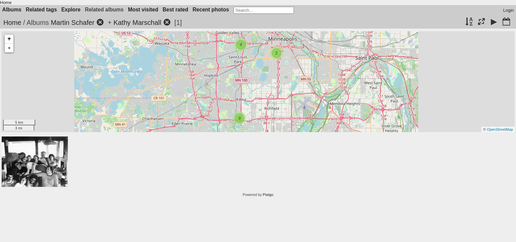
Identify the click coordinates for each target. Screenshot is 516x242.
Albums (12, 9)
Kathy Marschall (137, 22)
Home (6, 2)
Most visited (143, 9)
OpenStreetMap (500, 129)
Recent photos (210, 9)
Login (508, 10)
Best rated (175, 9)
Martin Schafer (72, 22)
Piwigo (268, 195)
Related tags (41, 9)
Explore (70, 9)
